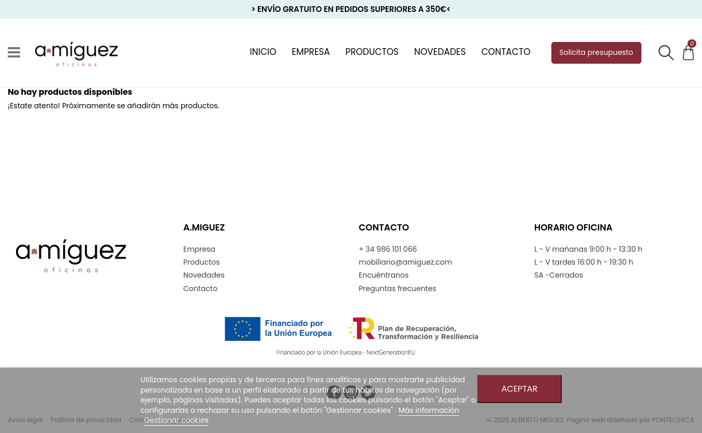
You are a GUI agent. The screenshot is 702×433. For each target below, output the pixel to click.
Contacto (200, 289)
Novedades (204, 275)
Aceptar (520, 389)
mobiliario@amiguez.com (405, 262)
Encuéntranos (383, 275)
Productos (201, 262)
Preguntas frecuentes (397, 289)
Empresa (199, 249)
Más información (429, 410)
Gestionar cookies (176, 420)
